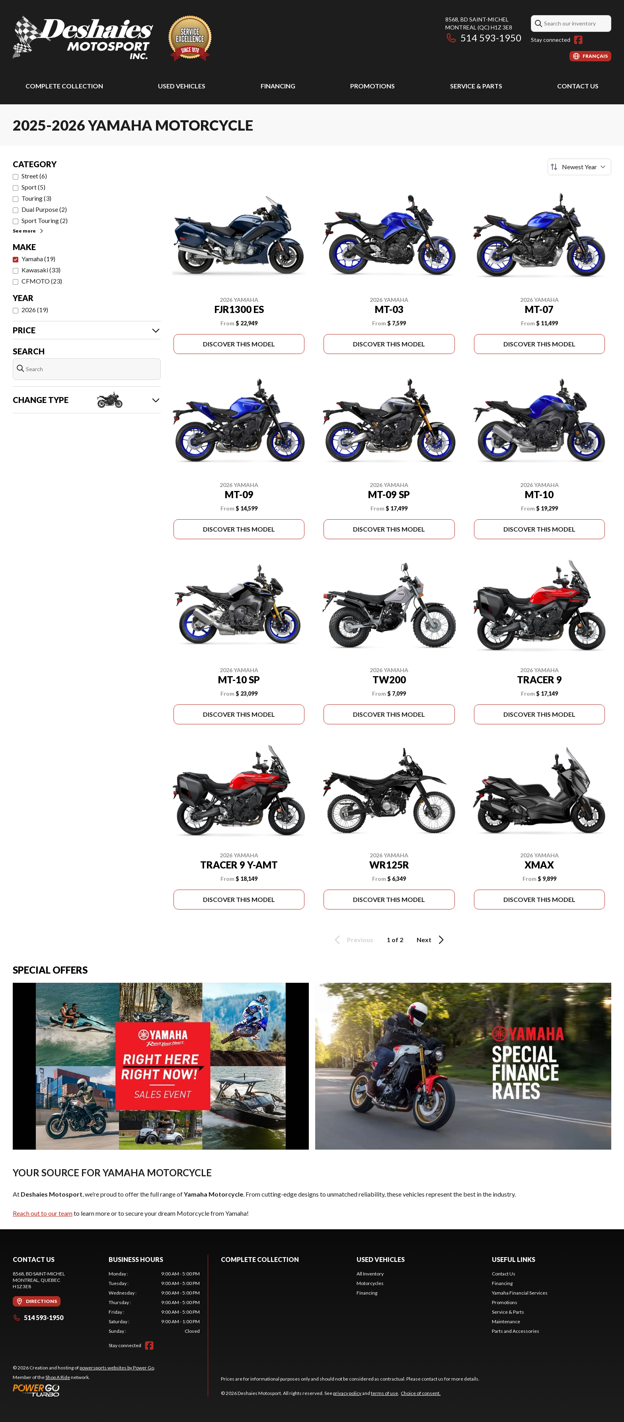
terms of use (384, 1393)
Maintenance (506, 1321)
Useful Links (513, 1259)
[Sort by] (579, 166)
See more (28, 231)
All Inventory (370, 1274)
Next (432, 940)
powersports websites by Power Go (117, 1368)
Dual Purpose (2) (44, 209)
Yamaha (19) (38, 258)
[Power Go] (84, 1390)
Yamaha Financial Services (520, 1293)
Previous (352, 940)
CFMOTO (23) (41, 281)
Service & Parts (476, 86)
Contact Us (578, 86)
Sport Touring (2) (44, 220)
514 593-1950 (483, 37)
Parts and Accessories (515, 1331)
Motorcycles (370, 1283)
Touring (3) (36, 198)
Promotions (372, 86)
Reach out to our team (42, 1213)
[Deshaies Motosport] (112, 38)
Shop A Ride (57, 1377)
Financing (278, 86)
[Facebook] (578, 40)
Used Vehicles (181, 86)
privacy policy (347, 1393)
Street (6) (34, 176)
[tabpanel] (154, 1302)
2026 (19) (34, 309)
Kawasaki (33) (40, 270)
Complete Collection (64, 86)
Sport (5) (33, 187)
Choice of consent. (421, 1393)
